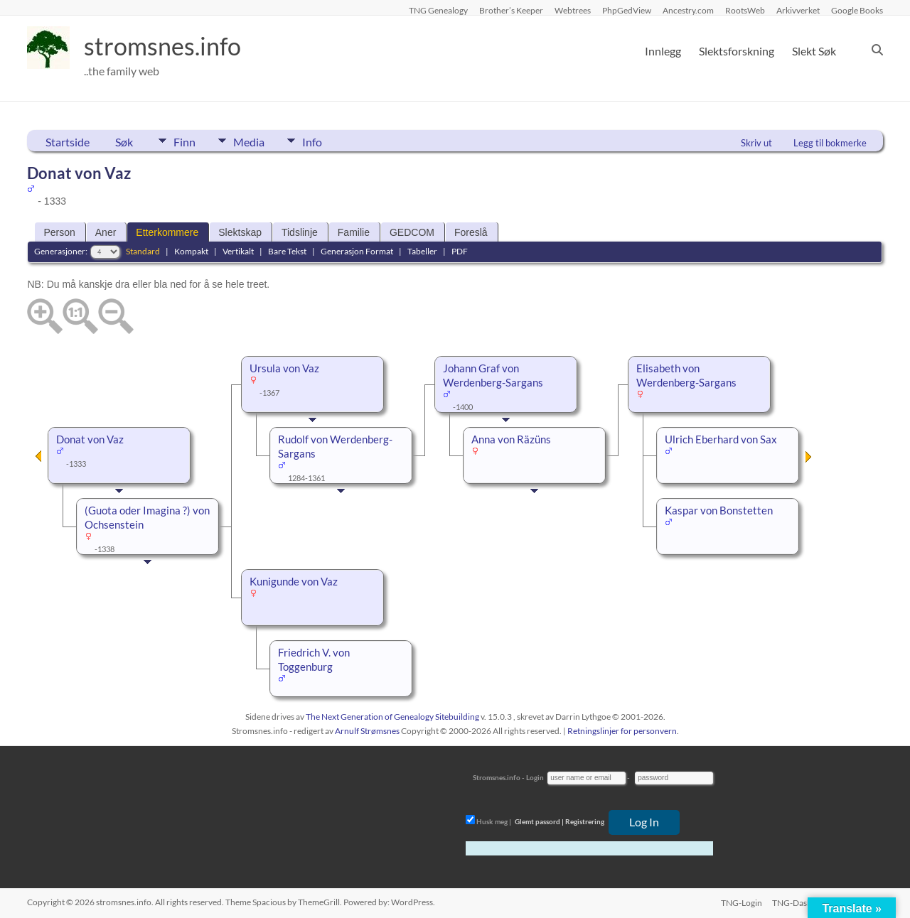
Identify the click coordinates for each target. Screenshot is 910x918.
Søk (124, 141)
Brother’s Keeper (511, 10)
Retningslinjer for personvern (622, 730)
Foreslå (471, 232)
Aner (106, 232)
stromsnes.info (167, 46)
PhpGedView (626, 10)
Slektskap (240, 232)
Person (59, 232)
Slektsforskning (736, 51)
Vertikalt (238, 251)
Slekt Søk (814, 51)
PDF (459, 251)
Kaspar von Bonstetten (719, 510)
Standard (143, 251)
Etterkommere (167, 232)
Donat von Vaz (90, 439)
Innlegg (663, 51)
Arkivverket (798, 10)
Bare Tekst (287, 251)
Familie (354, 232)
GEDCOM (412, 232)
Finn (184, 140)
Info (322, 140)
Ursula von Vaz (284, 368)
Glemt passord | (539, 821)
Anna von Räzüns (511, 439)
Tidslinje (300, 232)
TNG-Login (740, 902)
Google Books (857, 10)
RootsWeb (745, 10)
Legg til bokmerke (830, 142)
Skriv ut (756, 142)
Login (535, 777)
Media (253, 140)
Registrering (585, 821)
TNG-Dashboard (803, 902)
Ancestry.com (688, 10)
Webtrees (573, 10)
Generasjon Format (357, 251)
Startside (68, 141)
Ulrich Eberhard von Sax (721, 439)
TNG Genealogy (438, 10)
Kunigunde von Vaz (294, 582)
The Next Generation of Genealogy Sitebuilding (392, 716)
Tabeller (422, 251)
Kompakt (191, 251)
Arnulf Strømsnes (367, 730)
